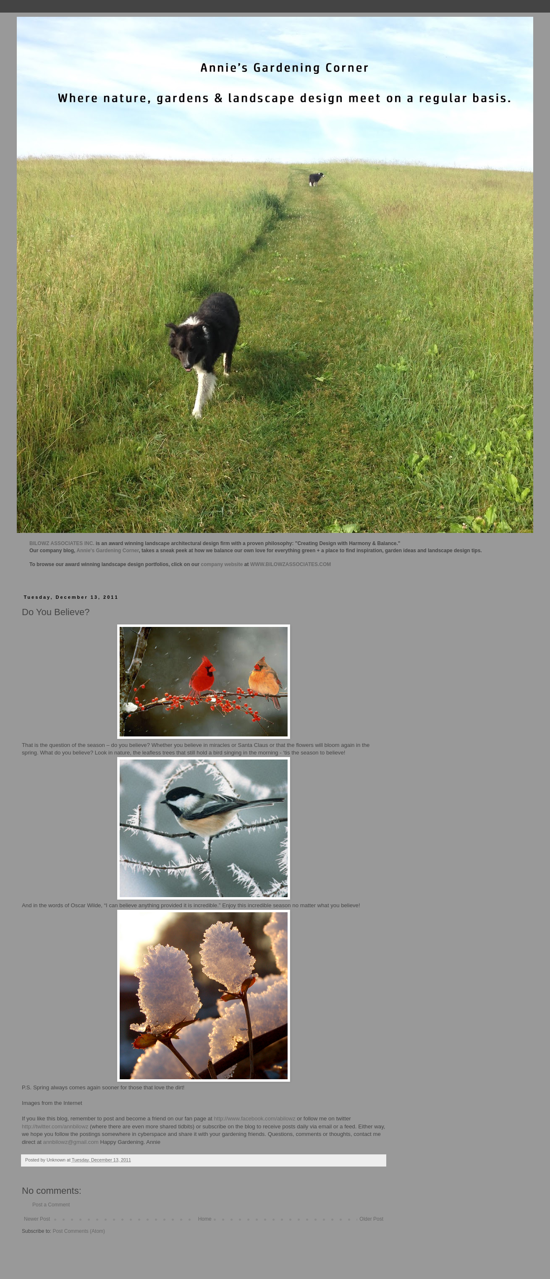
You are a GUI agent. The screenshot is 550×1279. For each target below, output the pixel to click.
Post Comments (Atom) (78, 1231)
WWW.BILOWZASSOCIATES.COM (290, 564)
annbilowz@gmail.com (71, 1142)
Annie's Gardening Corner (107, 550)
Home (205, 1219)
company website (222, 564)
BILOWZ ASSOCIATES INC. (61, 543)
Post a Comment (51, 1205)
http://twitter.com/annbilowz (55, 1126)
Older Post (371, 1219)
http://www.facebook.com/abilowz (254, 1118)
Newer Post (37, 1219)
